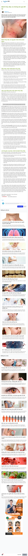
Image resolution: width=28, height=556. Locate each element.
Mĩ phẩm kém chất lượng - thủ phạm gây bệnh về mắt (13, 410)
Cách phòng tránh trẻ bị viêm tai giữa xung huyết (13, 350)
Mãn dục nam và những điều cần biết (9, 437)
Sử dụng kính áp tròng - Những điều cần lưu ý (11, 396)
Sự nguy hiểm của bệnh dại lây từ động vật (11, 307)
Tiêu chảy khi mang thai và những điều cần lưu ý (13, 279)
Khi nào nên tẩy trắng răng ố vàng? (10, 293)
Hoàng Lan (7, 11)
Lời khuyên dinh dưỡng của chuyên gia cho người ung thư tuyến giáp (13, 237)
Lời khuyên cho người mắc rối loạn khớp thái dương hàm (12, 509)
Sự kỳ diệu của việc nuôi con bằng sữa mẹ (11, 265)
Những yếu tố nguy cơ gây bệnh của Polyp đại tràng (12, 466)
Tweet (2, 214)
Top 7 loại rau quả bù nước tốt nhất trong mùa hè (12, 494)
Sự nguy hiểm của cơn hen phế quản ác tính (11, 382)
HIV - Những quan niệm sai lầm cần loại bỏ (11, 364)
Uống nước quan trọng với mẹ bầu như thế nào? (12, 424)
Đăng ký (24, 554)
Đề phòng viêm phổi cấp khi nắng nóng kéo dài (12, 252)
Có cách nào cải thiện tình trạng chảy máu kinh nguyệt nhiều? (13, 452)
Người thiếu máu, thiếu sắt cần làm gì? (10, 480)
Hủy (25, 221)
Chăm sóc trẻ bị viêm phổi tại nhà (9, 336)
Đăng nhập (19, 554)
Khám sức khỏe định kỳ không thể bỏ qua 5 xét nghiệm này (12, 322)
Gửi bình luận (20, 221)
